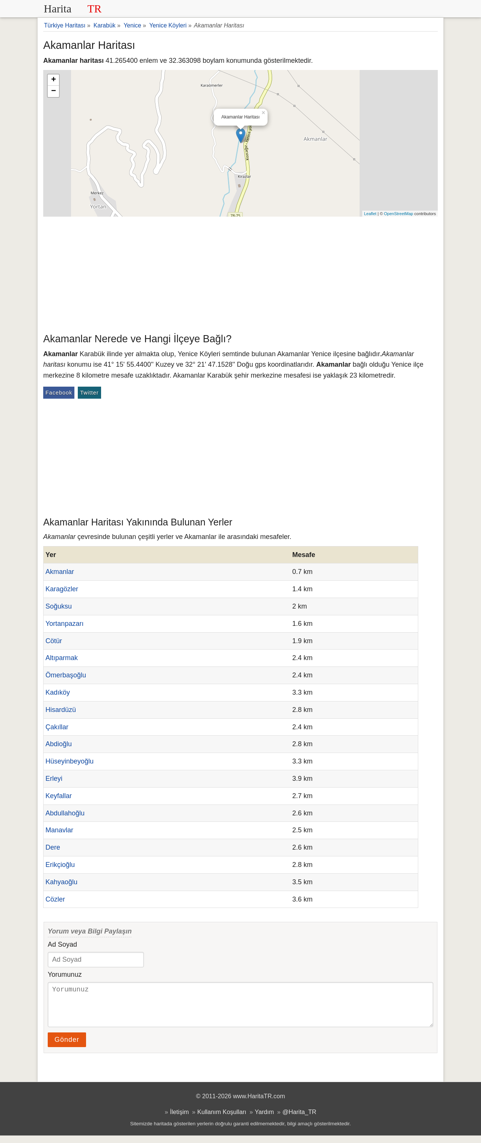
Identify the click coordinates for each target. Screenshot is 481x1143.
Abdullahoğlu (65, 813)
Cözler (55, 899)
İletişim (179, 1119)
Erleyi (53, 778)
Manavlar (59, 830)
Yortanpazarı (64, 623)
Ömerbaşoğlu (65, 675)
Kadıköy (57, 692)
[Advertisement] (240, 273)
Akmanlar (59, 571)
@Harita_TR (299, 1119)
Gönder (66, 1047)
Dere (52, 847)
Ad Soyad (62, 944)
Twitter (89, 393)
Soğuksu (58, 606)
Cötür (53, 641)
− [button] (53, 91)
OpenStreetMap (398, 213)
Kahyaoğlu (61, 882)
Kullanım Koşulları (221, 1119)
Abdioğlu (58, 744)
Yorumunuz (65, 974)
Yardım (264, 1119)
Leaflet (370, 213)
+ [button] (53, 80)
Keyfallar (58, 796)
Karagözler (61, 589)
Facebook (58, 393)
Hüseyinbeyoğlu (69, 761)
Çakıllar (56, 727)
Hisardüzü (60, 709)
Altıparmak (61, 658)
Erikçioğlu (60, 864)
